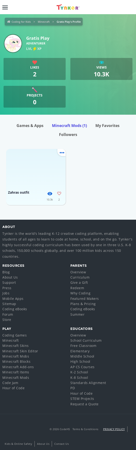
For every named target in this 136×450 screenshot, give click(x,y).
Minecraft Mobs (15, 356)
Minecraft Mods (69, 125)
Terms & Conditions (85, 429)
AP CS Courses (82, 367)
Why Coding (80, 293)
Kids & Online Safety (18, 444)
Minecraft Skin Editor (20, 351)
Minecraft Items (15, 372)
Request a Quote (84, 404)
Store (6, 319)
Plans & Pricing (83, 303)
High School (80, 361)
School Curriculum (86, 340)
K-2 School (79, 372)
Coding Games (14, 335)
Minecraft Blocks (16, 361)
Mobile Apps (13, 298)
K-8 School (79, 377)
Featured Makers (84, 298)
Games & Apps (30, 125)
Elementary (79, 351)
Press (7, 288)
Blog (6, 272)
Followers (68, 134)
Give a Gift (79, 282)
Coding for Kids (21, 21)
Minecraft (44, 21)
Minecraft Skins (15, 345)
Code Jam (10, 382)
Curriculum (79, 277)
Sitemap (9, 303)
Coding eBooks (14, 309)
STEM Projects (82, 398)
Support (9, 282)
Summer (77, 314)
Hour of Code (13, 388)
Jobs (5, 293)
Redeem (77, 288)
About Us (10, 277)
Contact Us (61, 444)
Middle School (82, 356)
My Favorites (107, 125)
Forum (7, 314)
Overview (78, 272)
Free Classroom (83, 345)
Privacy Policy (114, 429)
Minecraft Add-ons (18, 367)
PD (72, 388)
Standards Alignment (88, 382)
